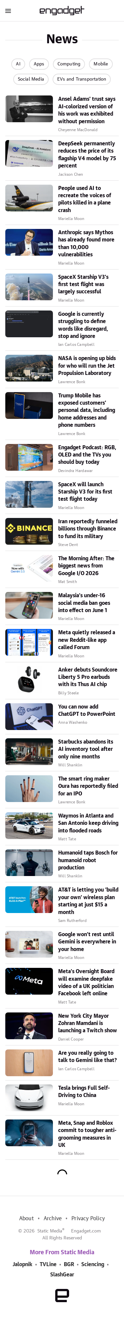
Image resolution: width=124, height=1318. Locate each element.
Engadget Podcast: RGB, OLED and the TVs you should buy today (87, 455)
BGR (69, 1264)
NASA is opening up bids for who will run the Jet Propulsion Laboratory (87, 366)
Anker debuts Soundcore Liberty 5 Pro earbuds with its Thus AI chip (87, 677)
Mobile (101, 64)
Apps (39, 64)
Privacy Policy (88, 1218)
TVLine (48, 1264)
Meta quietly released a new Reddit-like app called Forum (86, 640)
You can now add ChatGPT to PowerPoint (86, 710)
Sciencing (92, 1264)
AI (18, 64)
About (26, 1218)
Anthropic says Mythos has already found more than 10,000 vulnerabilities (86, 243)
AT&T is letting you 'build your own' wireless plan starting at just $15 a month (88, 901)
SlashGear (62, 1274)
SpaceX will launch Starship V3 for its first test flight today (85, 492)
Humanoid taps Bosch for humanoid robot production (88, 860)
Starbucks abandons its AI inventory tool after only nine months (85, 749)
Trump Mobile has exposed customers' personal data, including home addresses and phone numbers (86, 410)
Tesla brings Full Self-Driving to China (84, 1091)
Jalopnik (22, 1264)
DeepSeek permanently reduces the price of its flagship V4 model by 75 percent (87, 154)
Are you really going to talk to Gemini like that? (87, 1056)
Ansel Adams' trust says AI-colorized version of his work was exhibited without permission (86, 110)
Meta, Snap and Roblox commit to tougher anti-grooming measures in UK (87, 1134)
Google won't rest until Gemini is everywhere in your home (87, 942)
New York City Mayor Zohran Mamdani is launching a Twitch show (87, 1023)
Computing (69, 64)
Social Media (31, 79)
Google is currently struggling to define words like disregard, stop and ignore (83, 325)
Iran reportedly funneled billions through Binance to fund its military (87, 529)
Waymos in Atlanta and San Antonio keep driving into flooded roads (88, 823)
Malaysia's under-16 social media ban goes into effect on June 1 (84, 603)
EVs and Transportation (81, 79)
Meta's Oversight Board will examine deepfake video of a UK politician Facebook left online (86, 982)
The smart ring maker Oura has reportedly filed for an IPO (88, 786)
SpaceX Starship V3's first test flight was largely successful (83, 285)
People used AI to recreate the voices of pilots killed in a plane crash (84, 199)
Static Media (49, 1231)
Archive (53, 1218)
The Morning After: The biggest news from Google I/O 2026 (86, 566)
